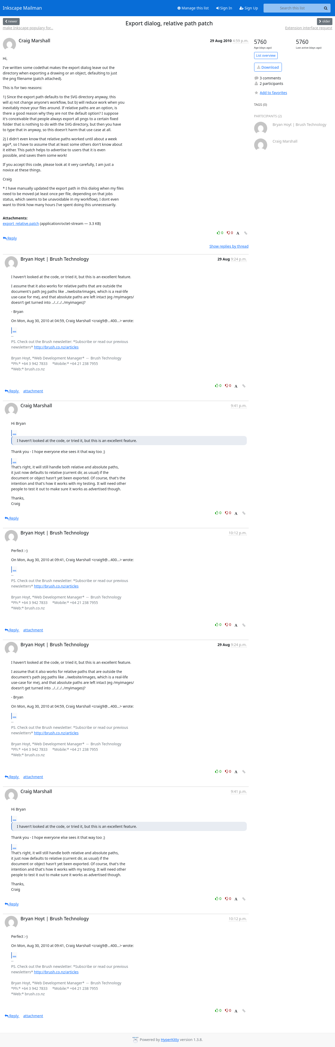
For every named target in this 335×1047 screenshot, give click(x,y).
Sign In (224, 7)
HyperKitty (170, 1039)
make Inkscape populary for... (28, 27)
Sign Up (248, 7)
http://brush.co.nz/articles (56, 347)
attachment (33, 390)
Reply (10, 238)
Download (268, 67)
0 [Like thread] (220, 232)
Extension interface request (308, 27)
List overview (266, 55)
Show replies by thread (228, 246)
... (14, 330)
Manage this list (193, 7)
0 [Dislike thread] (230, 232)
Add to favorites (270, 92)
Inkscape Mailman (22, 8)
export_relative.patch (21, 223)
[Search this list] (292, 8)
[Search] (326, 8)
